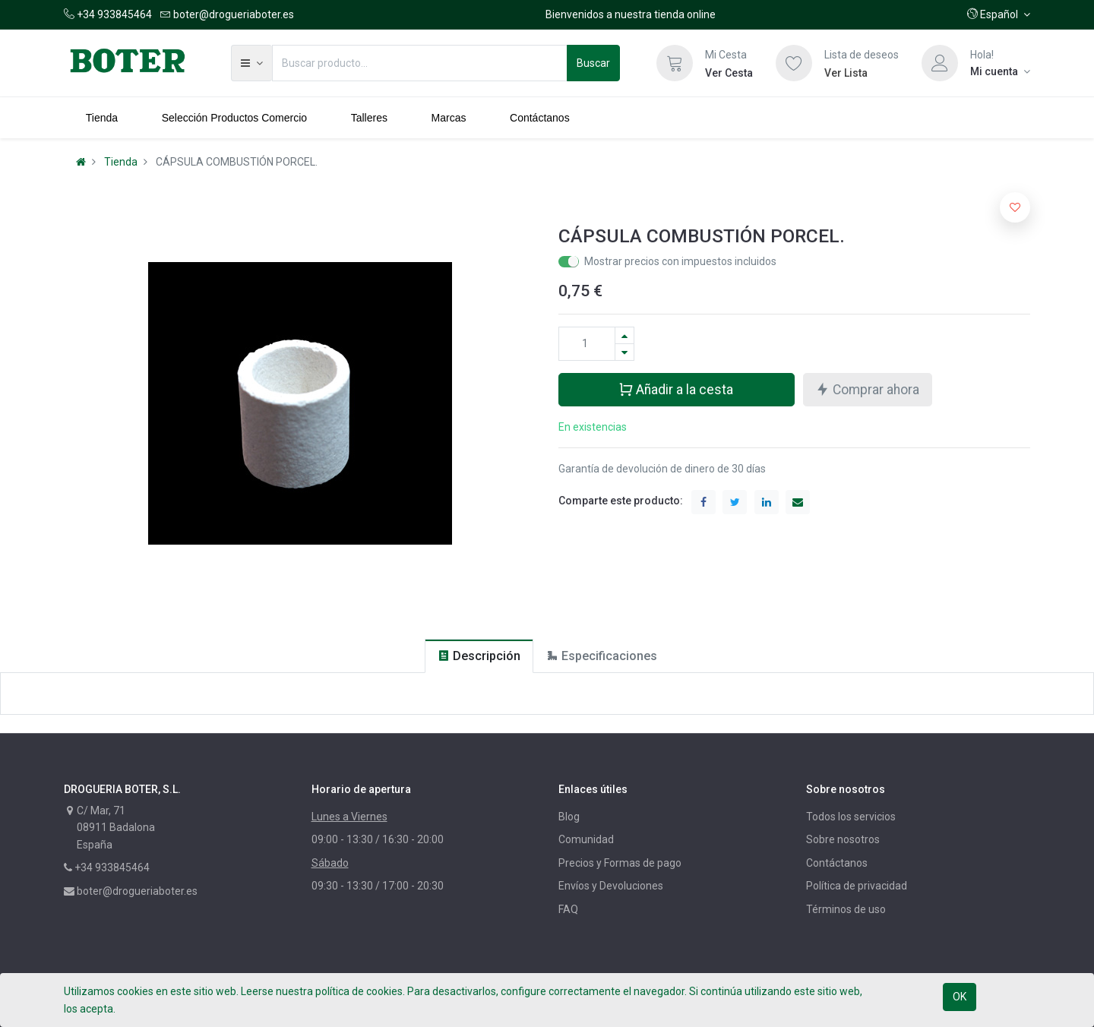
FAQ (568, 909)
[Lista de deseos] (794, 63)
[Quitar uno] (624, 352)
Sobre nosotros (843, 839)
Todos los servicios (851, 817)
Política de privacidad (856, 886)
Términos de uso (846, 909)
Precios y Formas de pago (619, 863)
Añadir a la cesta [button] (675, 389)
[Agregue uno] (624, 335)
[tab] (479, 656)
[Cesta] (674, 63)
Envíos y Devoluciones (610, 886)
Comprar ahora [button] (867, 389)
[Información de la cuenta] (1000, 71)
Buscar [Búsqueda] (593, 63)
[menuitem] (102, 117)
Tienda (121, 162)
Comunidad (586, 839)
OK (959, 997)
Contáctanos (837, 863)
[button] (998, 14)
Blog (569, 817)
